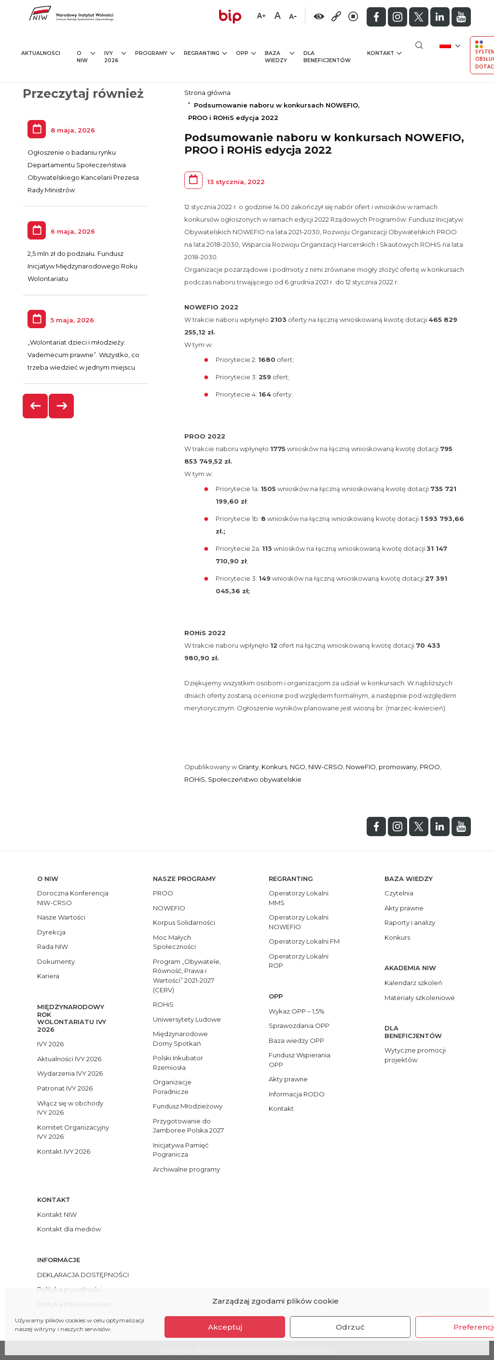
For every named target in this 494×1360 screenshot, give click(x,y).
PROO (430, 767)
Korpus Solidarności (184, 922)
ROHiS (194, 779)
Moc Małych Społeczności (174, 942)
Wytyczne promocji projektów (415, 1055)
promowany (398, 767)
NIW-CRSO (325, 767)
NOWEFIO (169, 908)
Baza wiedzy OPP (296, 1040)
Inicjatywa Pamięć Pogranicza (180, 1150)
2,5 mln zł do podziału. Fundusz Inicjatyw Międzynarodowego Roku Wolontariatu (82, 266)
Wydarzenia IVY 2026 (70, 1073)
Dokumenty (56, 961)
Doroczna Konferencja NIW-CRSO (73, 898)
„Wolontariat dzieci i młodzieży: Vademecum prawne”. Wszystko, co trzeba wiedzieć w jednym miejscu (83, 354)
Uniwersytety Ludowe (187, 1019)
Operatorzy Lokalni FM (304, 941)
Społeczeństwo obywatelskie (255, 779)
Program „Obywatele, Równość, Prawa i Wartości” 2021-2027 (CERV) (187, 976)
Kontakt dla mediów (69, 1229)
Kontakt (384, 53)
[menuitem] (449, 44)
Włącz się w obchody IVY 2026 (70, 1108)
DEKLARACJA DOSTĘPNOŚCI (83, 1275)
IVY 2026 (115, 57)
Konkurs (274, 767)
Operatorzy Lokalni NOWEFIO (299, 922)
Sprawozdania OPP (299, 1025)
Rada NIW (52, 946)
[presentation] (36, 406)
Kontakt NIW (57, 1214)
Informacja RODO (297, 1094)
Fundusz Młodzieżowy (187, 1106)
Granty (248, 767)
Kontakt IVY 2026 (63, 1151)
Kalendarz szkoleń (413, 983)
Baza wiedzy (279, 57)
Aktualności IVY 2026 (69, 1059)
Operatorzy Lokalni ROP (299, 961)
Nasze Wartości (61, 917)
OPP (246, 53)
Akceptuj (225, 1327)
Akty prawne (288, 1079)
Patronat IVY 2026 (65, 1088)
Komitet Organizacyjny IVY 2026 (73, 1132)
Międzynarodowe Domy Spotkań (180, 1038)
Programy (155, 53)
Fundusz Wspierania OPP (299, 1059)
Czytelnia (398, 893)
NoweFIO (361, 767)
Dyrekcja (51, 932)
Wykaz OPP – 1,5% (297, 1011)
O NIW (86, 57)
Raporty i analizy (409, 922)
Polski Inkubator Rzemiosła (178, 1062)
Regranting (205, 53)
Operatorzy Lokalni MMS (299, 898)
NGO (297, 767)
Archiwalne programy (186, 1169)
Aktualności (40, 53)
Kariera (48, 976)
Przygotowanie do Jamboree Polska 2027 (188, 1125)
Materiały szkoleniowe (419, 997)
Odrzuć (350, 1327)
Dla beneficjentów (327, 57)
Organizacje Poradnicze (172, 1086)
